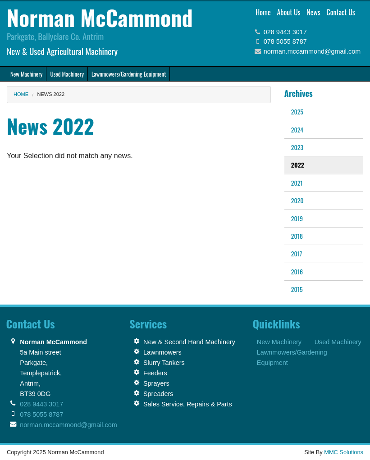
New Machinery (279, 342)
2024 (297, 129)
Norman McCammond (100, 17)
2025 (297, 111)
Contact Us (340, 12)
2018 (297, 236)
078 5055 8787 (285, 41)
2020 (297, 200)
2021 (297, 182)
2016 (297, 271)
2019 (297, 218)
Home (263, 12)
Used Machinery (338, 342)
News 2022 (51, 94)
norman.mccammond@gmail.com (312, 51)
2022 (297, 164)
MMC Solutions (343, 452)
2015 (297, 289)
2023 (297, 147)
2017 (296, 253)
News (313, 12)
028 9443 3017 (285, 32)
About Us (288, 12)
